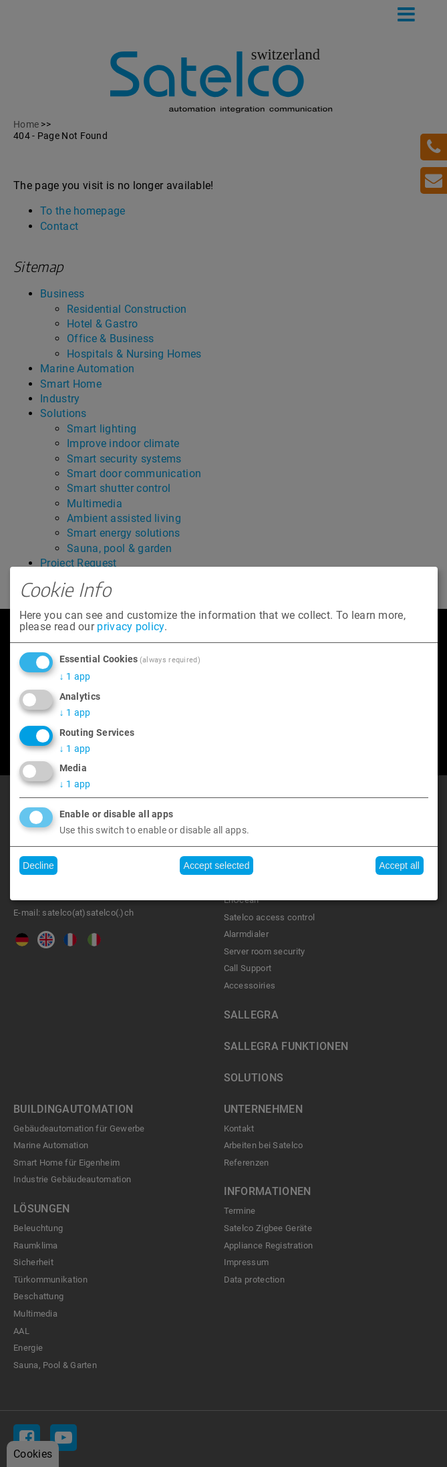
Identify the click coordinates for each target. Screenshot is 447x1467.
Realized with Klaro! (224, 886)
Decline (38, 865)
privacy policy (130, 627)
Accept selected (217, 865)
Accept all (399, 865)
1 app (75, 676)
